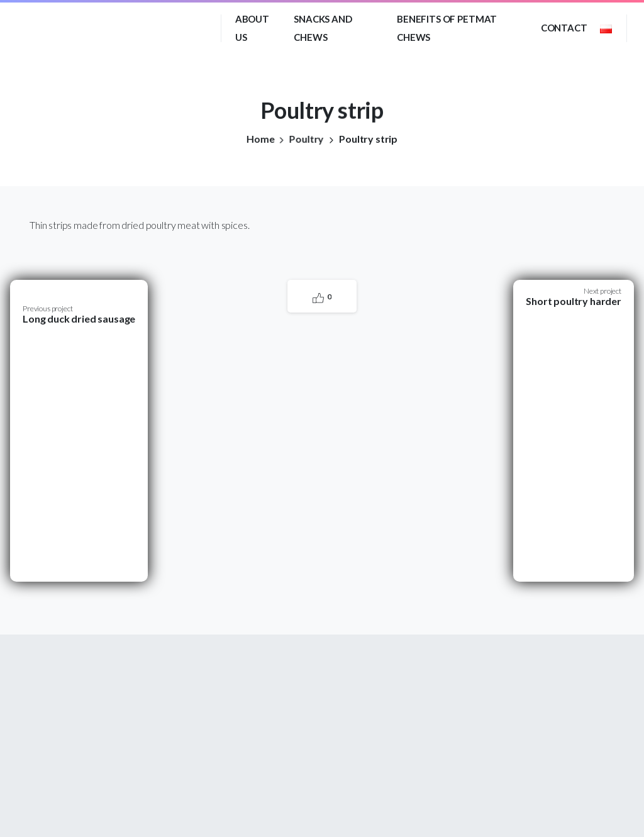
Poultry (303, 139)
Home (258, 139)
